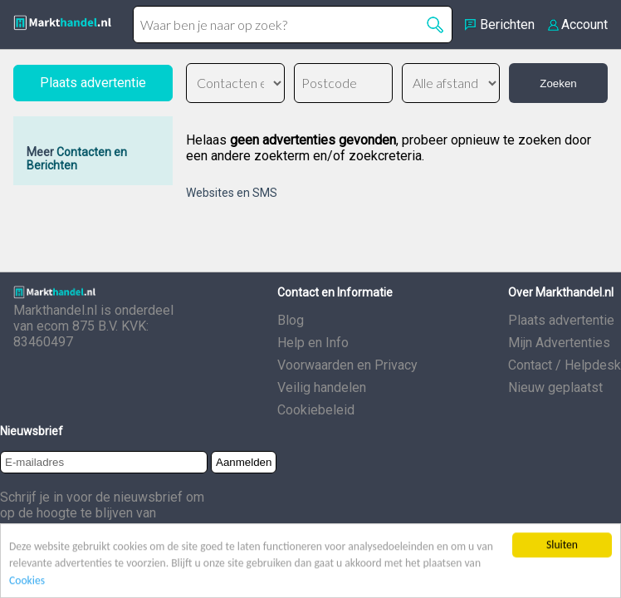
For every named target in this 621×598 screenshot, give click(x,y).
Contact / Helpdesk (564, 365)
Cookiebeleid (316, 410)
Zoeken (558, 83)
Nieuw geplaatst (555, 387)
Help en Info (313, 342)
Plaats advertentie (561, 320)
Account (584, 24)
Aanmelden (243, 462)
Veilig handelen (321, 387)
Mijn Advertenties (559, 342)
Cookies (27, 581)
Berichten (507, 24)
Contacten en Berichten (77, 158)
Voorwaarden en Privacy (347, 365)
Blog (290, 320)
